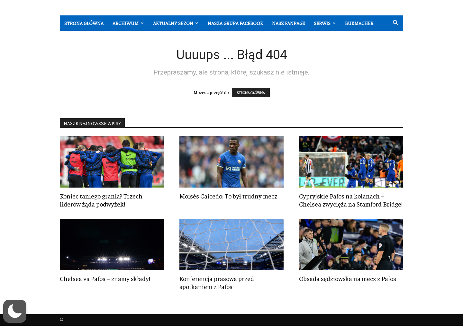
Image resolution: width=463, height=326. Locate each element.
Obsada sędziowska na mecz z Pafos (347, 278)
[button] (395, 24)
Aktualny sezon (175, 23)
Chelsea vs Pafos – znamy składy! (105, 278)
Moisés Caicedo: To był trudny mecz (228, 196)
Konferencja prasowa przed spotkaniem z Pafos (216, 282)
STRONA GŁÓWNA (251, 93)
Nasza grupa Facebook (235, 23)
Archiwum (128, 23)
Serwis (325, 23)
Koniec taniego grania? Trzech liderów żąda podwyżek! (101, 200)
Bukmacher (359, 23)
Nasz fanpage (288, 23)
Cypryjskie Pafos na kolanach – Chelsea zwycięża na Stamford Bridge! (351, 200)
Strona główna (84, 23)
